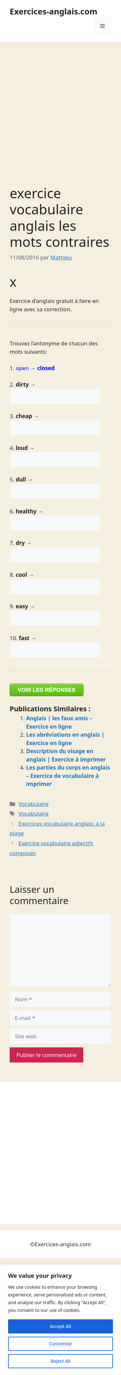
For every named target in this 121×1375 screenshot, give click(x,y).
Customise (60, 1344)
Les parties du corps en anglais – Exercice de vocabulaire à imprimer (68, 776)
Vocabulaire (33, 804)
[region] (60, 1320)
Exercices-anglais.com (53, 11)
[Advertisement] (60, 105)
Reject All (60, 1361)
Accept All (60, 1326)
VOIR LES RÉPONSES (47, 690)
